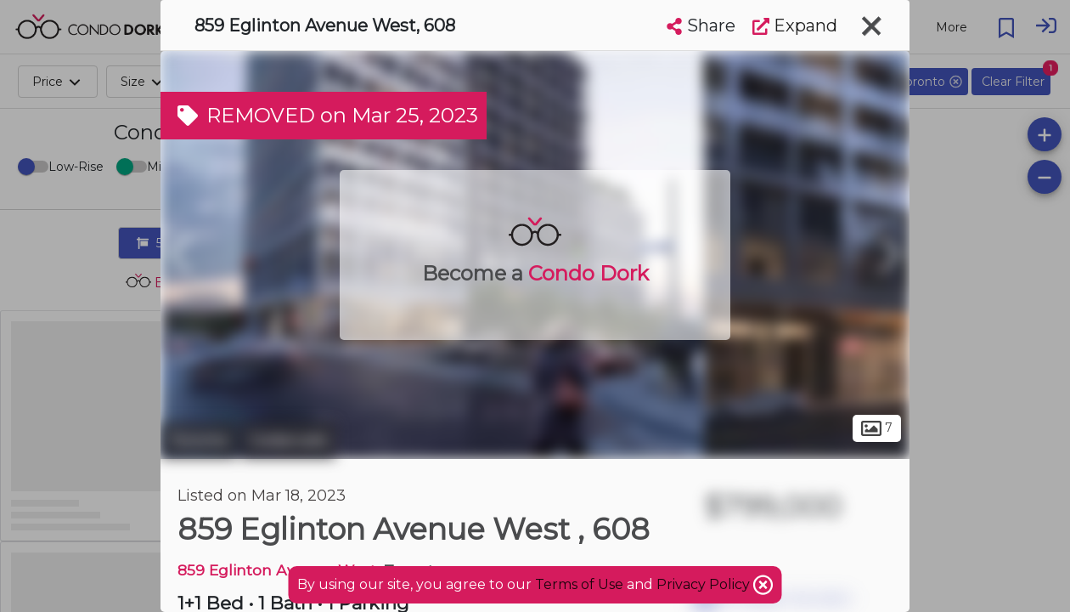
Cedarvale (288, 440)
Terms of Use (579, 584)
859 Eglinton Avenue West (276, 570)
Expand (794, 25)
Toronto (198, 440)
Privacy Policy (704, 584)
